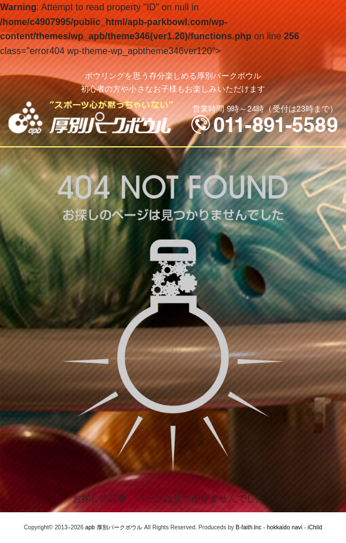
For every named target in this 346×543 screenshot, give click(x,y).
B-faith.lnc (249, 527)
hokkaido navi (284, 527)
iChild (314, 527)
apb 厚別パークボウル (114, 527)
